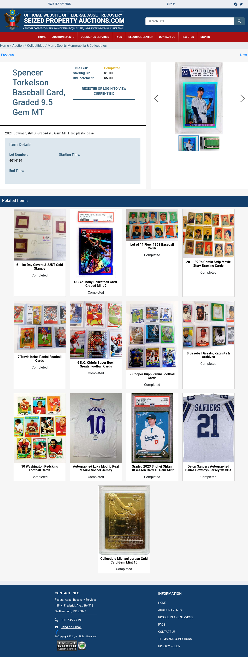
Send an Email (71, 627)
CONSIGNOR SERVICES (95, 36)
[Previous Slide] (156, 98)
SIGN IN (205, 36)
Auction (18, 46)
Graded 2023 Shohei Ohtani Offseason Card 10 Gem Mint (152, 468)
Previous (7, 55)
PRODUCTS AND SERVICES (175, 617)
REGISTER (188, 36)
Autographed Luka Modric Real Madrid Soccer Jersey (96, 468)
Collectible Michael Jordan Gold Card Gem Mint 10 (124, 560)
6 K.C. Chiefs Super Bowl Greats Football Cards (95, 364)
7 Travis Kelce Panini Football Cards (40, 359)
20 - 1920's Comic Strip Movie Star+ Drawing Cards (208, 264)
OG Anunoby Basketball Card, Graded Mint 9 (95, 284)
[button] (189, 143)
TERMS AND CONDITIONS (175, 639)
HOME (42, 36)
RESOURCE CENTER (140, 36)
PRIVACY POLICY (169, 646)
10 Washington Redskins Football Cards (39, 468)
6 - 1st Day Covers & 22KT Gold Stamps (39, 266)
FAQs (118, 36)
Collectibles (35, 46)
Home (4, 46)
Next (243, 55)
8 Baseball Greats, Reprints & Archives (208, 355)
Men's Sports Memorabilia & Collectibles (77, 46)
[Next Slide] (242, 98)
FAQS (161, 624)
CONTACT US (167, 36)
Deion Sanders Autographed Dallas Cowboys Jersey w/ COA (208, 468)
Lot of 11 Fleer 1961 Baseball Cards (152, 246)
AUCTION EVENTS (63, 36)
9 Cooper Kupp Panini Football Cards (152, 376)
